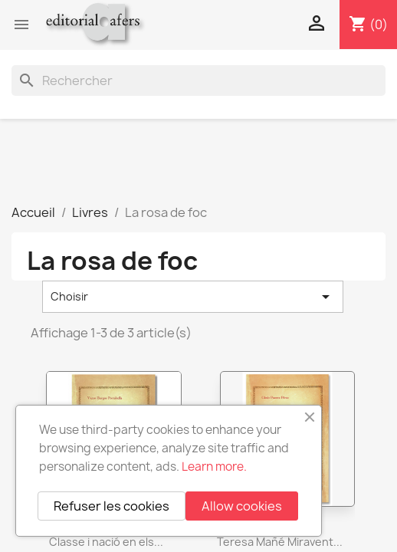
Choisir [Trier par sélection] (193, 297)
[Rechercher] (198, 80)
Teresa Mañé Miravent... (280, 541)
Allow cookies (242, 506)
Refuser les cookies (111, 506)
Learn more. (214, 466)
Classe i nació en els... (106, 541)
